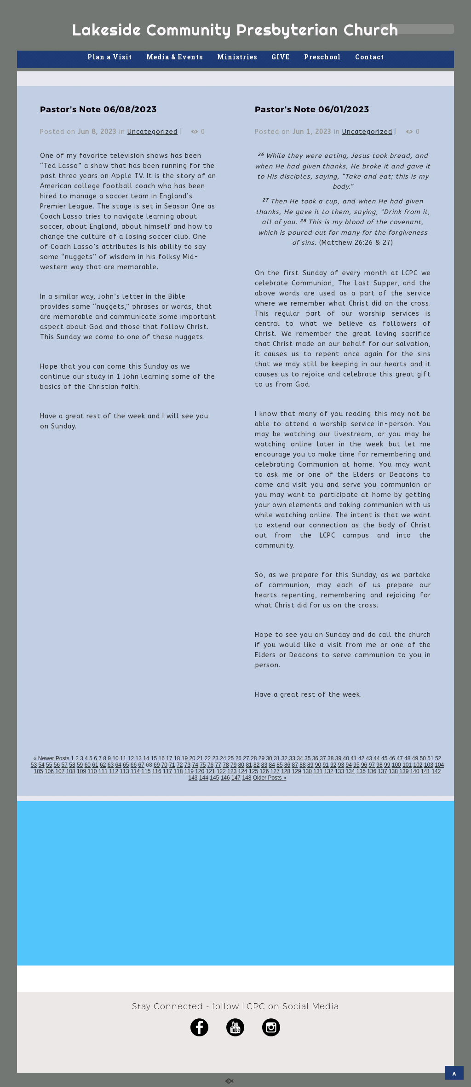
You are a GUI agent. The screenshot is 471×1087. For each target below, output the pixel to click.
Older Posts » (270, 778)
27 (246, 758)
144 (203, 778)
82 (256, 765)
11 (123, 758)
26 (238, 758)
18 (177, 758)
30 (269, 758)
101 (407, 765)
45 (384, 758)
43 (369, 758)
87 (295, 765)
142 (436, 771)
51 (430, 758)
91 (325, 765)
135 (361, 771)
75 (203, 765)
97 (372, 765)
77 (218, 765)
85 (279, 765)
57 (65, 765)
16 (162, 758)
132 (328, 771)
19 (185, 758)
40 (346, 758)
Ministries (237, 56)
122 (221, 771)
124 (242, 771)
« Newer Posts (51, 758)
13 (138, 758)
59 (80, 765)
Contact (369, 56)
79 (233, 765)
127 (275, 771)
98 (379, 765)
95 (356, 765)
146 (225, 778)
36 (315, 758)
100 (396, 765)
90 (318, 765)
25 (231, 758)
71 (172, 765)
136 (371, 771)
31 (277, 758)
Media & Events (174, 56)
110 (92, 771)
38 (330, 758)
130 (307, 771)
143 (193, 778)
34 (300, 758)
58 (72, 765)
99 (387, 765)
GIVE (280, 56)
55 (49, 765)
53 (34, 765)
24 (223, 758)
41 (353, 758)
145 (214, 778)
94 (349, 765)
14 (146, 758)
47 (399, 758)
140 (414, 771)
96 (364, 765)
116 (156, 771)
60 (88, 765)
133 (339, 771)
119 (189, 771)
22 (208, 758)
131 (317, 771)
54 (41, 765)
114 (135, 771)
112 (113, 771)
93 (341, 765)
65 (126, 765)
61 (95, 765)
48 (407, 758)
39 (338, 758)
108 (70, 771)
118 (178, 771)
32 (284, 758)
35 (307, 758)
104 (439, 765)
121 (210, 771)
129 (296, 771)
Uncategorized (152, 132)
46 (392, 758)
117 (167, 771)
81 (249, 765)
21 (200, 758)
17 (169, 758)
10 (115, 758)
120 (199, 771)
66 (134, 765)
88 (302, 765)
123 (231, 771)
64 (118, 765)
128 (285, 771)
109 (81, 771)
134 (350, 771)
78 (226, 765)
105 (38, 771)
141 (425, 771)
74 (195, 765)
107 (59, 771)
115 (145, 771)
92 (333, 765)
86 (287, 765)
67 (141, 765)
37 (323, 758)
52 (438, 758)
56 (57, 765)
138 (393, 771)
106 (49, 771)
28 (254, 758)
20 (192, 758)
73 (187, 765)
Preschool (322, 56)
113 (124, 771)
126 (264, 771)
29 (261, 758)
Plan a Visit (109, 56)
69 (157, 765)
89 (310, 765)
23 (215, 758)
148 (246, 778)
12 (131, 758)
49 (415, 758)
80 (241, 765)
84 (272, 765)
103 (428, 765)
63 (111, 765)
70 (164, 765)
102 (418, 765)
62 (103, 765)
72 (180, 765)
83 (264, 765)
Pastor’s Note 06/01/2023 (312, 109)
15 (154, 758)
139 (403, 771)
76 (210, 765)
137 (382, 771)
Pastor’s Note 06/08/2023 (98, 109)
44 (376, 758)
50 (423, 758)
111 (103, 771)
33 (292, 758)
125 (253, 771)
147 (236, 778)
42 (361, 758)
